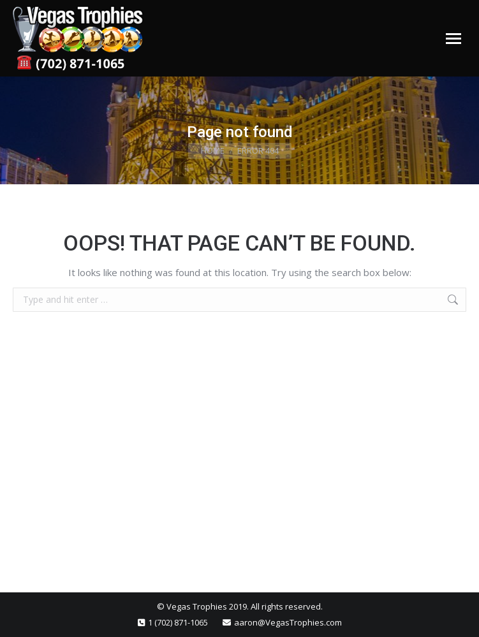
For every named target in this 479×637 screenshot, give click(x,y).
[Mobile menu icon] (453, 38)
